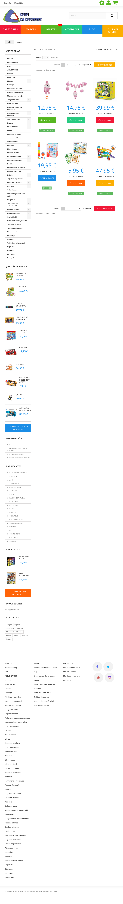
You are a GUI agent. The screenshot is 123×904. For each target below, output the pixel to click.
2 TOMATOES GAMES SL (18, 473)
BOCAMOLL (21, 364)
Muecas (20, 628)
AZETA (11, 494)
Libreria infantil (13, 153)
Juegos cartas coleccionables (12, 205)
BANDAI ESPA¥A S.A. (17, 498)
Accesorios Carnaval (15, 92)
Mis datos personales (71, 676)
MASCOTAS (11, 77)
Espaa (8, 635)
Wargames (11, 200)
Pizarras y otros (13, 232)
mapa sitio (18, 3)
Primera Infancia (13, 209)
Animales (10, 239)
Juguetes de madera (14, 224)
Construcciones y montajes (13, 114)
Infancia (25, 635)
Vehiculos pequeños (14, 228)
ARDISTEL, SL (14, 483)
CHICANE (23, 347)
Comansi (12, 541)
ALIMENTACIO (12, 70)
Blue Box (12, 512)
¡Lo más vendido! (16, 266)
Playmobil (10, 632)
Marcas (31, 29)
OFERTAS (54, 28)
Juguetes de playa (14, 134)
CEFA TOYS (13, 516)
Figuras (10, 81)
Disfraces (10, 250)
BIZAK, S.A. (13, 505)
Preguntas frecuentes (16, 454)
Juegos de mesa (13, 100)
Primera (16, 635)
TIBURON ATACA (23, 332)
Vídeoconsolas (12, 142)
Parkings (10, 85)
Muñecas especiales (14, 160)
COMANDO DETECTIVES (25, 409)
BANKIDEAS (13, 501)
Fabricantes (13, 466)
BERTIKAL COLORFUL (21, 305)
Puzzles (10, 123)
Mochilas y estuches (14, 88)
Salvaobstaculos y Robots (17, 221)
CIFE (11, 530)
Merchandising (12, 62)
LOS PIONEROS (24, 574)
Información (14, 438)
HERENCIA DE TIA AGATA (22, 318)
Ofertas (10, 74)
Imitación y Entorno (14, 182)
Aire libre (10, 186)
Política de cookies (41, 697)
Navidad (10, 164)
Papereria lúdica (13, 103)
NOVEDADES (72, 29)
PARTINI (22, 287)
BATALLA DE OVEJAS (21, 274)
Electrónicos (12, 149)
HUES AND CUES (24, 557)
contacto (7, 3)
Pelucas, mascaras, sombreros (14, 108)
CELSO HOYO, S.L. (16, 519)
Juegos (9, 625)
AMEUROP (13, 476)
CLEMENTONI (14, 534)
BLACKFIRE (13, 509)
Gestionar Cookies (41, 705)
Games (8, 639)
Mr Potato (11, 254)
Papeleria (10, 247)
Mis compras (68, 663)
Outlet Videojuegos (14, 156)
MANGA (10, 59)
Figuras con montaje (15, 96)
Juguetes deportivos (15, 179)
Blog (92, 29)
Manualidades (12, 127)
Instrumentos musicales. (16, 168)
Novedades (13, 549)
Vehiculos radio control (16, 243)
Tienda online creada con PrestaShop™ (23, 891)
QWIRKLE (20, 395)
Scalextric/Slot (12, 217)
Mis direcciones (69, 672)
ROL (9, 66)
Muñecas (10, 145)
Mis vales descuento (71, 668)
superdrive (10, 628)
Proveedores (14, 603)
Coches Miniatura (13, 213)
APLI (11, 480)
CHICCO (12, 527)
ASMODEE (13, 491)
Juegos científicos (14, 138)
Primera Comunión (14, 171)
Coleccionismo (12, 190)
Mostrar (39, 57)
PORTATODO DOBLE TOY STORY (24, 380)
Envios (11, 445)
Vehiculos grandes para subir (16, 195)
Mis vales (67, 680)
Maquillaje (11, 235)
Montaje (19, 632)
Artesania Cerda (15, 487)
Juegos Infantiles (13, 119)
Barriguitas (11, 258)
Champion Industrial (16, 523)
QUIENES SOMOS (113, 31)
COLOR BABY (14, 537)
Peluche (10, 175)
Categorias (10, 29)
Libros (9, 130)
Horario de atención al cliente (19, 458)
